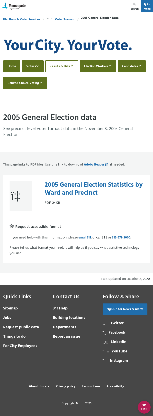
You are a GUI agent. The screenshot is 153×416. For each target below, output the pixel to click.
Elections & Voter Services (21, 19)
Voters (31, 66)
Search (135, 6)
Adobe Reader (94, 164)
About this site (39, 386)
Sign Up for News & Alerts (125, 309)
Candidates (130, 66)
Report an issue (66, 336)
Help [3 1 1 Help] (60, 308)
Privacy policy (66, 386)
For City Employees (20, 346)
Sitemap (10, 308)
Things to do (14, 336)
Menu (147, 6)
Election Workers (96, 66)
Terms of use (91, 386)
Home (12, 66)
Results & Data (60, 66)
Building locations (69, 318)
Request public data (21, 327)
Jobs (7, 318)
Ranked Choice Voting (23, 83)
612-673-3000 (121, 237)
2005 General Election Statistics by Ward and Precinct (93, 189)
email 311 (84, 237)
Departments (64, 327)
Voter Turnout (65, 19)
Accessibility (115, 386)
